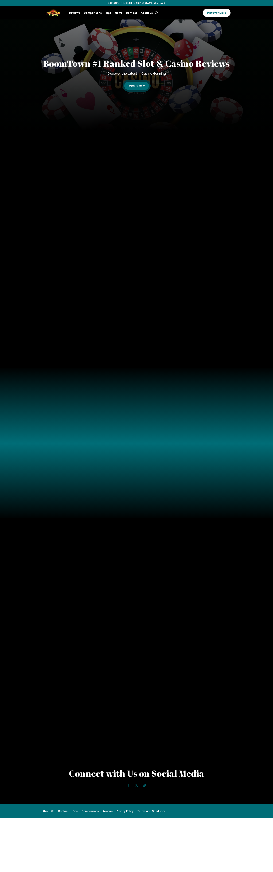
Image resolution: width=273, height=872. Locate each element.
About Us (147, 13)
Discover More (216, 12)
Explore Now (136, 85)
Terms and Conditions (151, 811)
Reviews (74, 13)
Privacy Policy (125, 811)
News (118, 13)
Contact (131, 13)
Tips (108, 13)
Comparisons (93, 13)
